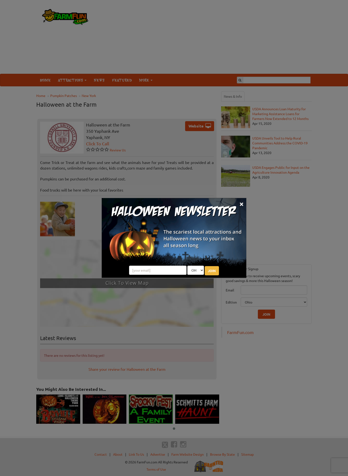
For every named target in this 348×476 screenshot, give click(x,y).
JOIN (212, 271)
